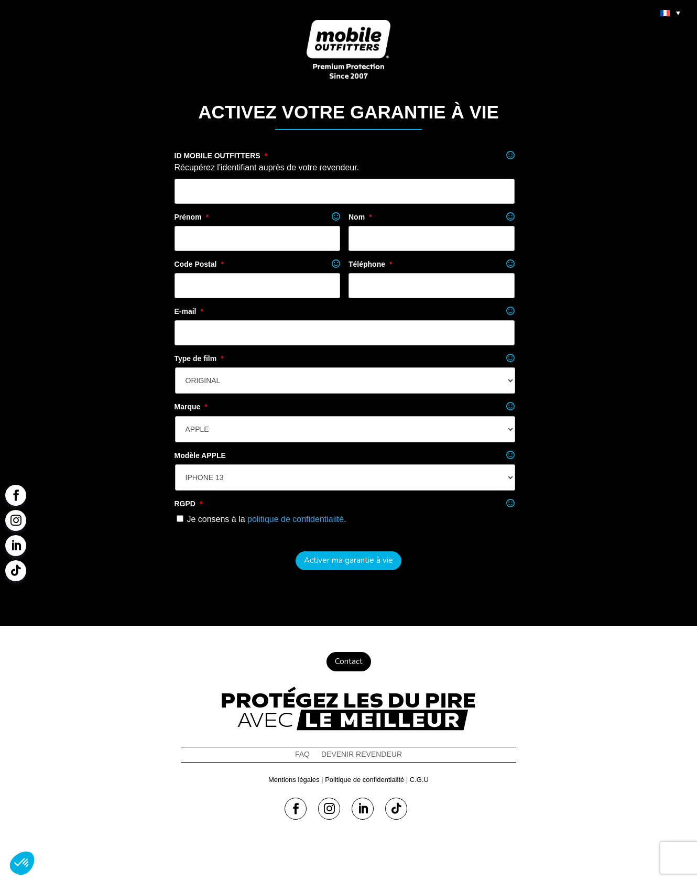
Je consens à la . (266, 519)
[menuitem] (670, 12)
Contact (349, 661)
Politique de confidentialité (364, 780)
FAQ (302, 754)
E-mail (189, 311)
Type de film (199, 358)
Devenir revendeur (361, 754)
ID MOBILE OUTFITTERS (221, 155)
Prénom (192, 217)
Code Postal (199, 264)
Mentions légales (294, 780)
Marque (191, 407)
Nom (360, 217)
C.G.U (419, 780)
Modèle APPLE (200, 455)
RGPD (189, 503)
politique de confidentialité (295, 519)
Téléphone (370, 264)
